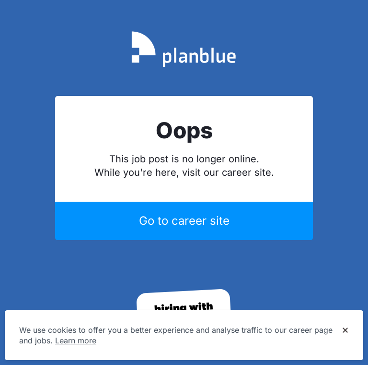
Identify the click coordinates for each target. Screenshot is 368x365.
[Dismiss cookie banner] (345, 330)
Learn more (75, 340)
